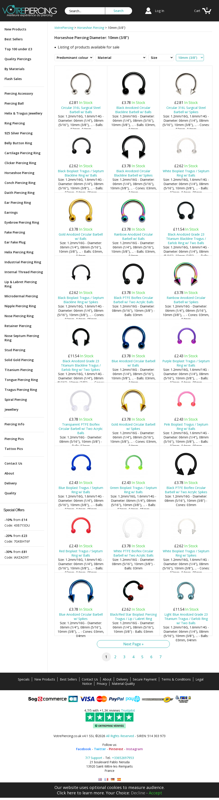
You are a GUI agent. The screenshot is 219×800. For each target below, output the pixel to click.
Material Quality (123, 683)
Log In (159, 11)
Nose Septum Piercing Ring (22, 338)
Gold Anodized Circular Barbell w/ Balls (81, 236)
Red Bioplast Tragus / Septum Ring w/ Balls (81, 553)
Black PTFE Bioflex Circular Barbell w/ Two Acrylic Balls (133, 300)
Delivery (11, 483)
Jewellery (12, 409)
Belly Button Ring (18, 143)
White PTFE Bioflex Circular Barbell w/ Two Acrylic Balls (133, 553)
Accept (155, 792)
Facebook (83, 749)
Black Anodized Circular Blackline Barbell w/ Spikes (133, 173)
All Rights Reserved (120, 736)
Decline (138, 792)
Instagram (134, 749)
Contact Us (13, 463)
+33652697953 (123, 758)
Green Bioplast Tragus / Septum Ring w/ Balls (133, 490)
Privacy (102, 683)
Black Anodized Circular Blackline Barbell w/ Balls (133, 109)
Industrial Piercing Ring (23, 262)
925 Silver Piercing (19, 133)
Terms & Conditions (176, 679)
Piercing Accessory (19, 93)
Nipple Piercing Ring (20, 306)
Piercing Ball (14, 103)
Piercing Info (14, 424)
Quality (10, 493)
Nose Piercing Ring (19, 316)
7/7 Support (93, 758)
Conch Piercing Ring (20, 183)
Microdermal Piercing (21, 296)
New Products (15, 29)
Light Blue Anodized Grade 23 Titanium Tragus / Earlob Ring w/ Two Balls (186, 618)
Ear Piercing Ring (18, 202)
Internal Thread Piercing (24, 272)
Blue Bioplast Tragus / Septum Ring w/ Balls (80, 490)
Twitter (100, 749)
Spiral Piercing (16, 399)
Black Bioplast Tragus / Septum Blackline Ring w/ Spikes (81, 300)
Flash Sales (13, 79)
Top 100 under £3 (18, 49)
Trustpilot (128, 710)
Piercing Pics (14, 439)
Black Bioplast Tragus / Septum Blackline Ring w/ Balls (81, 173)
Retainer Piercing (18, 326)
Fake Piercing (15, 232)
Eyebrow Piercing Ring (22, 222)
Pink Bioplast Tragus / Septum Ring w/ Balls (186, 426)
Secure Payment (145, 679)
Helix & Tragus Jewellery (23, 113)
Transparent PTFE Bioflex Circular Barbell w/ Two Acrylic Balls (81, 428)
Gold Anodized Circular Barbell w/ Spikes (133, 426)
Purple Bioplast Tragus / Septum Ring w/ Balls (186, 363)
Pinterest (116, 749)
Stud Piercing (15, 350)
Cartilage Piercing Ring (22, 153)
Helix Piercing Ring (19, 252)
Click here (66, 792)
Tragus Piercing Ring (21, 389)
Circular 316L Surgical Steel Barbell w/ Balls (80, 109)
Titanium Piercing (19, 370)
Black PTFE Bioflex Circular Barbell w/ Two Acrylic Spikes (186, 490)
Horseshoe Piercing (19, 173)
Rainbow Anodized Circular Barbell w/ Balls (133, 236)
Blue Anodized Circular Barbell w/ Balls (133, 363)
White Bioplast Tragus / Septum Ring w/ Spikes (186, 553)
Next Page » (133, 644)
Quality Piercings (18, 59)
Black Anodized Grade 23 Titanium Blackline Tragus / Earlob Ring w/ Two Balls (186, 238)
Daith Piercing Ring (20, 192)
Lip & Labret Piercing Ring (21, 284)
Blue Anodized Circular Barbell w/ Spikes (81, 616)
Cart (197, 11)
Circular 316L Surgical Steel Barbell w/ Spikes (186, 109)
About (9, 473)
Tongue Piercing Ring (21, 380)
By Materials (14, 69)
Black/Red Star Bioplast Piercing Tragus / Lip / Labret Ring (133, 616)
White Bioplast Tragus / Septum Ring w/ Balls (186, 173)
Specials (24, 679)
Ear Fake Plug (15, 242)
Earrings (11, 212)
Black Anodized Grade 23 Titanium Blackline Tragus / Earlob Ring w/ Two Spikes (81, 365)
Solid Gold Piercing (19, 360)
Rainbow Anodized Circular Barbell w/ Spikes (186, 300)
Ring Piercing (15, 123)
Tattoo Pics (14, 449)
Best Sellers (14, 39)
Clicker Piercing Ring (20, 163)
